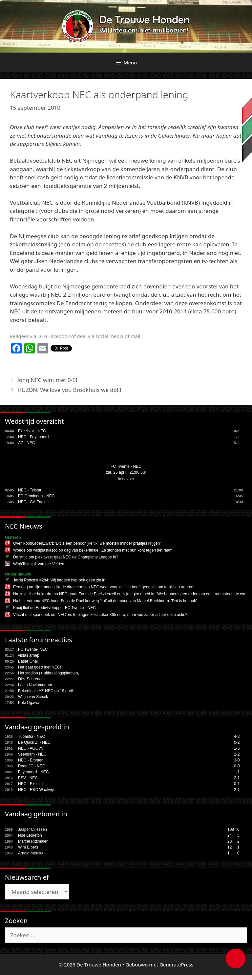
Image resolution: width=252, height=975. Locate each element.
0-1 (237, 784)
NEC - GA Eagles (33, 502)
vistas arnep (28, 655)
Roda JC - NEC (31, 766)
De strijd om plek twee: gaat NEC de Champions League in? (65, 557)
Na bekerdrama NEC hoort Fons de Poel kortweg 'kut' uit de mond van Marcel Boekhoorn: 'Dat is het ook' (105, 601)
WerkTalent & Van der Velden (38, 564)
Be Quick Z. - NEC (34, 742)
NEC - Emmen (30, 760)
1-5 (237, 748)
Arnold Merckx (30, 853)
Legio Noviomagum (35, 685)
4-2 (237, 736)
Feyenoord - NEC (33, 772)
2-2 (237, 754)
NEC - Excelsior (32, 784)
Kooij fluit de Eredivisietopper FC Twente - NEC (54, 607)
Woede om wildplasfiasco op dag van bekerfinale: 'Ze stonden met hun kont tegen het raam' (93, 550)
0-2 (237, 742)
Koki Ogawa (28, 702)
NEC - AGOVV (31, 748)
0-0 (237, 766)
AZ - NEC (26, 443)
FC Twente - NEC (126, 466)
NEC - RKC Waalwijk (36, 789)
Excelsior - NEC (32, 431)
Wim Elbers (28, 847)
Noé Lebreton (30, 835)
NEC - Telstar (29, 490)
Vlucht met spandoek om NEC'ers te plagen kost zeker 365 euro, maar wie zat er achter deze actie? (100, 614)
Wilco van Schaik (33, 696)
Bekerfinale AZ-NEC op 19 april (45, 691)
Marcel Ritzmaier (33, 841)
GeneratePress (176, 964)
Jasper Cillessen (32, 829)
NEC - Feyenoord (33, 437)
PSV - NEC (28, 778)
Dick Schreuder (31, 679)
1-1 (237, 772)
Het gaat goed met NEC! (39, 667)
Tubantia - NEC (31, 736)
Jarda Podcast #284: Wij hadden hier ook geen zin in (59, 580)
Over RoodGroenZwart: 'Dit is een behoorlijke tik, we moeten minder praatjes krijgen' (86, 543)
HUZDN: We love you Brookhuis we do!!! (69, 390)
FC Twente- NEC (33, 649)
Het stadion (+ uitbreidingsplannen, (48, 673)
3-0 (237, 760)
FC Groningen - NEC (36, 496)
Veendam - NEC (32, 754)
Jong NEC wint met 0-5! (47, 380)
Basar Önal (28, 661)
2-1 (237, 778)
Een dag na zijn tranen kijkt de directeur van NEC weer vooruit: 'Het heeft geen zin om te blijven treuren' (103, 587)
